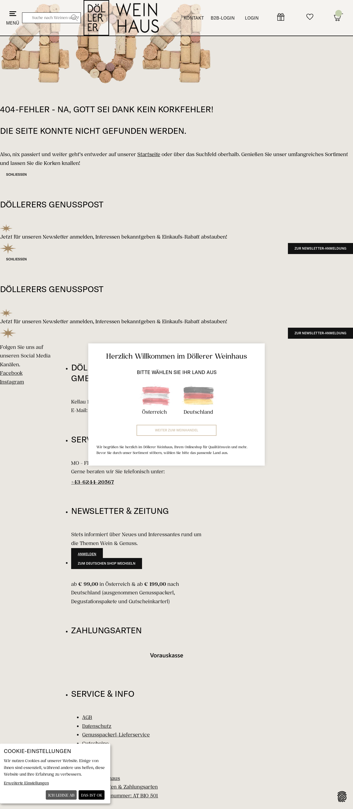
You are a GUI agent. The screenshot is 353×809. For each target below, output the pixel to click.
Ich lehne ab (61, 795)
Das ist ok (91, 795)
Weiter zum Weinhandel (176, 430)
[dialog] (55, 773)
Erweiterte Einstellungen (26, 783)
